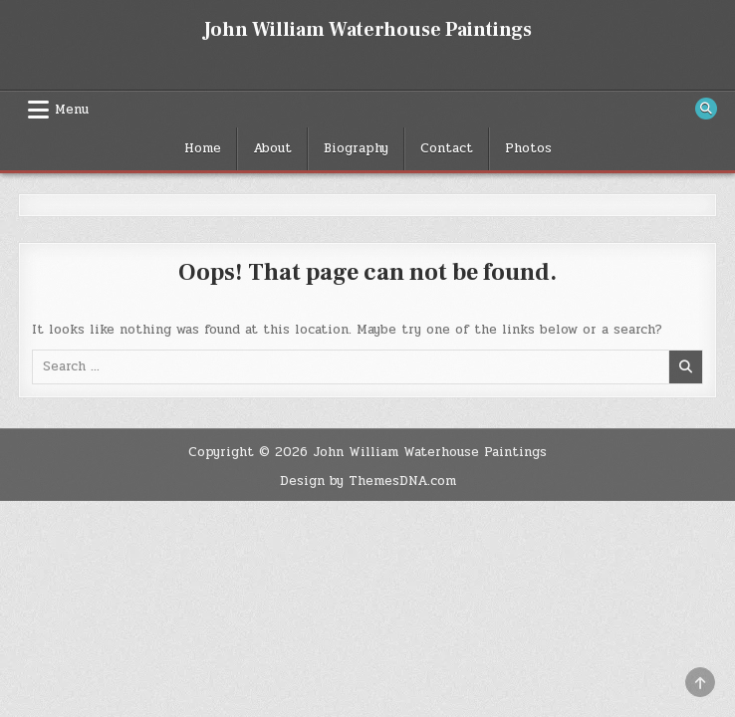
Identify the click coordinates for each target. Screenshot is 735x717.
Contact (446, 148)
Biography (356, 148)
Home (202, 148)
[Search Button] (706, 109)
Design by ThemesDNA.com (368, 481)
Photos (528, 148)
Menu (72, 110)
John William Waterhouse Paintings (367, 30)
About (272, 148)
